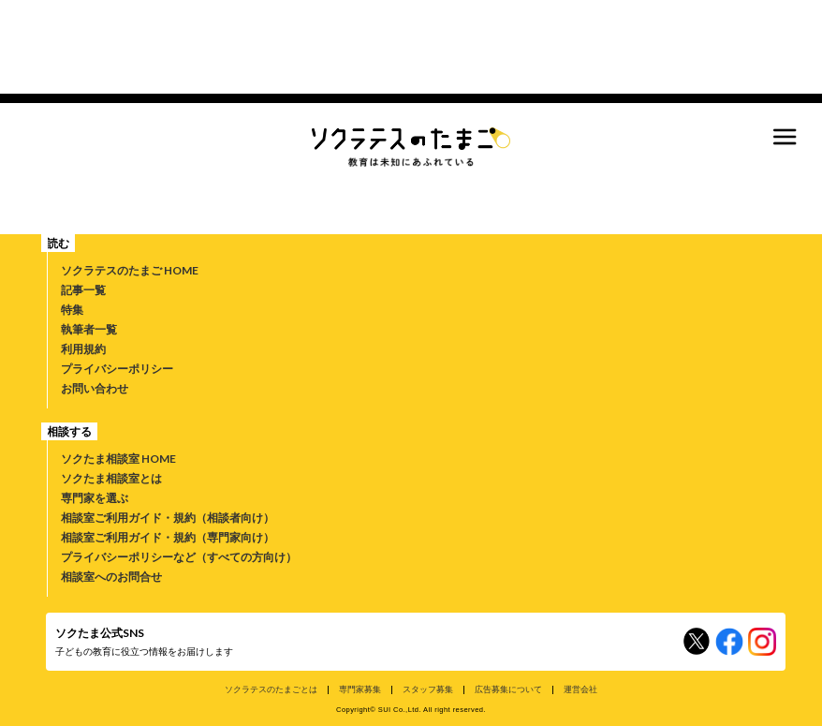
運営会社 (580, 689)
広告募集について (508, 689)
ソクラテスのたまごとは (271, 689)
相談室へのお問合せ (111, 577)
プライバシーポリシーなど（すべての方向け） (179, 557)
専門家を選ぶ (94, 498)
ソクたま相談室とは (111, 478)
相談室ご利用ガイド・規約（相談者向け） (167, 518)
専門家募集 (360, 689)
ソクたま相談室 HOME (118, 459)
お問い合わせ (94, 388)
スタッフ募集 (428, 689)
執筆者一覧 (89, 329)
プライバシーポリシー (117, 369)
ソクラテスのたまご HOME (129, 270)
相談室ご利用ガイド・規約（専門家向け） (167, 537)
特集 (72, 310)
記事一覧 (83, 290)
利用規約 (83, 349)
